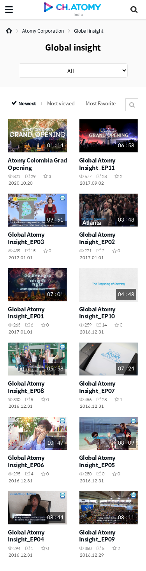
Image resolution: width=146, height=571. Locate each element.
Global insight (89, 30)
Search (131, 104)
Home (9, 30)
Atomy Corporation (43, 30)
